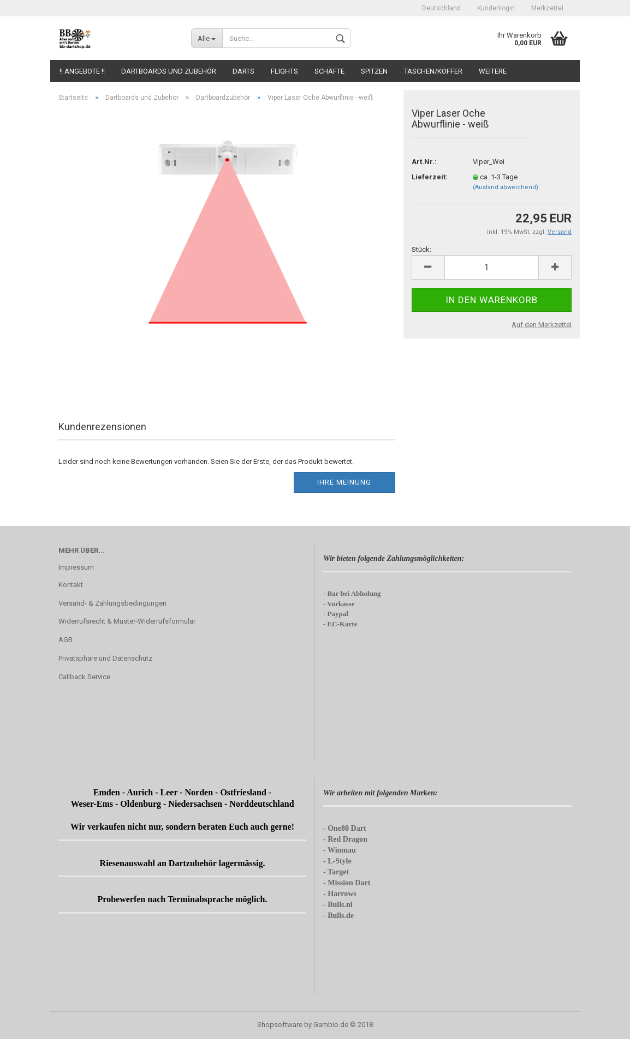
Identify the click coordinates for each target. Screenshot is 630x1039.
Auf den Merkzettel (542, 325)
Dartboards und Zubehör (168, 71)
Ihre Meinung (344, 482)
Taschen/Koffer (433, 71)
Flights (284, 71)
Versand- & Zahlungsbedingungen (112, 603)
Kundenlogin (496, 8)
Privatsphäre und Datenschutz (105, 658)
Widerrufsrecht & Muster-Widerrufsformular (126, 621)
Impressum (76, 567)
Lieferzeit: (430, 177)
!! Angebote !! (82, 71)
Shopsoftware (279, 1024)
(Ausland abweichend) (505, 187)
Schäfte (329, 71)
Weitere (493, 71)
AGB (65, 640)
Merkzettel (547, 8)
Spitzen (374, 71)
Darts (243, 71)
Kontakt (70, 585)
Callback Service (84, 677)
